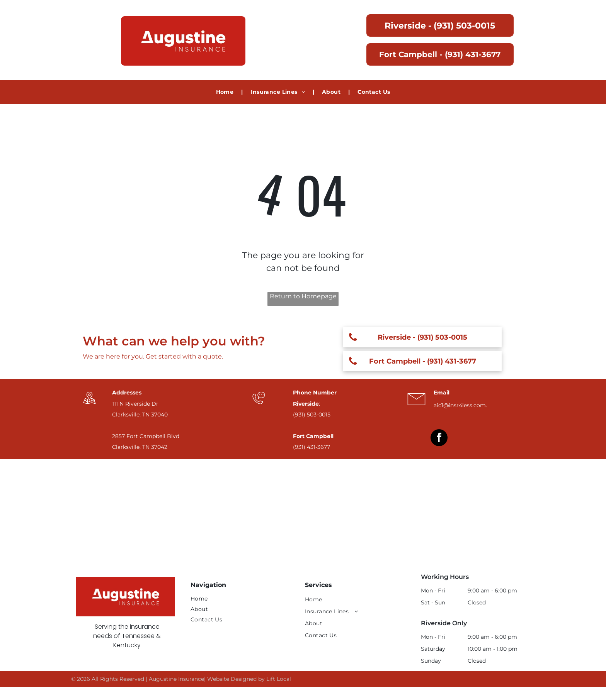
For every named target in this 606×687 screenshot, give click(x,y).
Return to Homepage (303, 296)
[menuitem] (225, 92)
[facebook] (439, 438)
